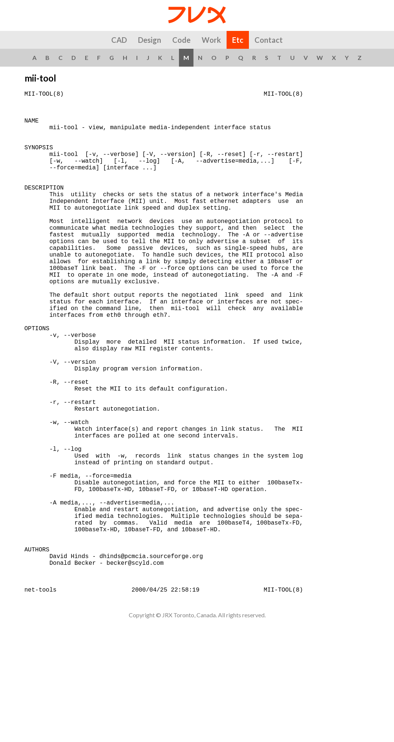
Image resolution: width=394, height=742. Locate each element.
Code (181, 39)
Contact (268, 39)
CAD (119, 39)
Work (211, 39)
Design (149, 39)
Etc (237, 39)
